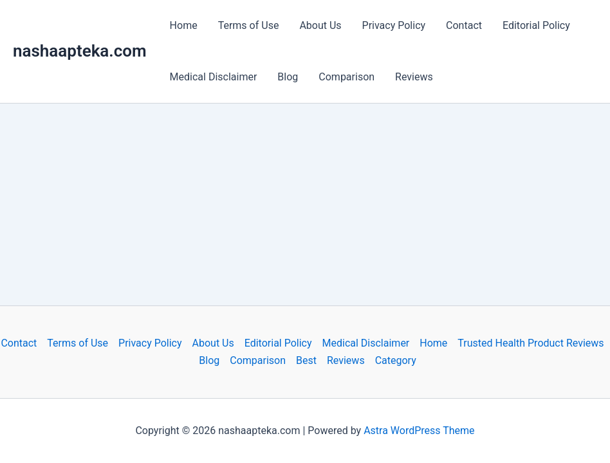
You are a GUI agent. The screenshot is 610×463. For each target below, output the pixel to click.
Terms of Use (248, 25)
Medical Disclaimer (213, 77)
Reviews (414, 77)
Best (306, 360)
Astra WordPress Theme (419, 430)
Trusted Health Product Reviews (531, 343)
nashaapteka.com (80, 50)
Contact (464, 25)
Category (395, 360)
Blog (287, 77)
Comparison (346, 77)
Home (184, 25)
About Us (320, 25)
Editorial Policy (536, 25)
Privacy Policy (394, 25)
